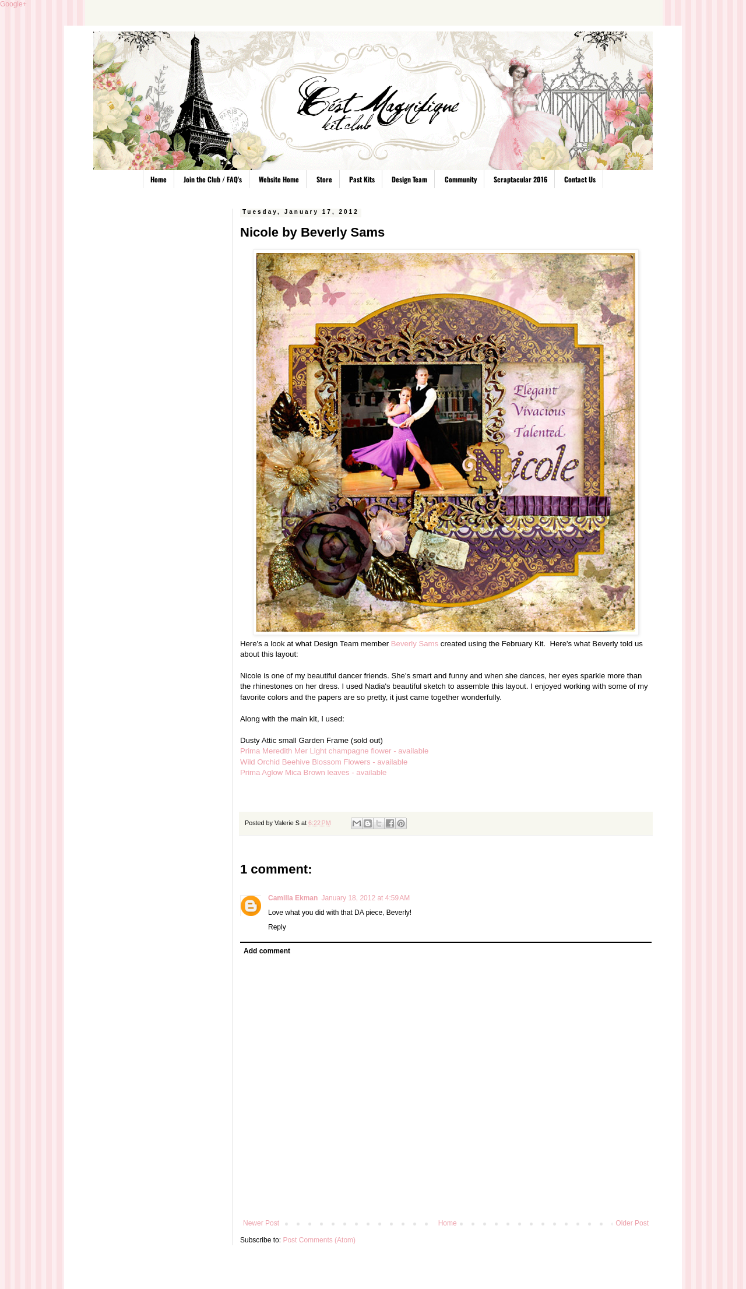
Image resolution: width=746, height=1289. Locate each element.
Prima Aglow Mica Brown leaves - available (313, 772)
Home (158, 179)
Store (324, 179)
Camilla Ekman (293, 898)
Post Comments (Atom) (319, 1240)
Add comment (267, 951)
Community (461, 179)
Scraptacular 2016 (520, 179)
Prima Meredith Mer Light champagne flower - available (334, 750)
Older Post (632, 1223)
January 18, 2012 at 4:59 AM (365, 898)
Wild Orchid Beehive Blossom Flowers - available (323, 762)
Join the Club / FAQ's (213, 179)
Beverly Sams (414, 643)
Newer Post (261, 1223)
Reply (277, 927)
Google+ (13, 4)
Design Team (409, 179)
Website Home (279, 179)
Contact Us (580, 179)
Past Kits (362, 179)
